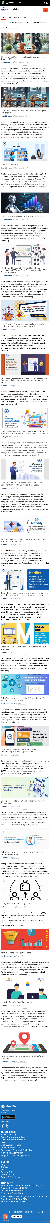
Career (4, 1167)
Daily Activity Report (11, 1145)
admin (5, 329)
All (3, 17)
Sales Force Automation (13, 1137)
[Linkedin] (47, 2)
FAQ (3, 1169)
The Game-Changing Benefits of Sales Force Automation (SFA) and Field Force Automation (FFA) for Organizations (24, 270)
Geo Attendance (20, 17)
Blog (3, 1164)
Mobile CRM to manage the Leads (16, 953)
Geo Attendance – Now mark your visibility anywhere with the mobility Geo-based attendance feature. (24, 594)
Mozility (12, 9)
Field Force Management (13, 1139)
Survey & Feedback (16, 23)
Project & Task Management (15, 1155)
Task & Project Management (36, 23)
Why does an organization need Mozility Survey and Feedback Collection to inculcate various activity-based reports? (24, 380)
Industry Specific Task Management (17, 1002)
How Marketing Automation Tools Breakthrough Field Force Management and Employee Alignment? (24, 432)
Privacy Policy (7, 1172)
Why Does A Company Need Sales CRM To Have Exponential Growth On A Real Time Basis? (22, 484)
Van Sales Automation (11, 28)
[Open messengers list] (5, 1216)
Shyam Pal (7, 437)
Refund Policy (7, 1174)
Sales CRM (6, 1142)
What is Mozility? (9, 1134)
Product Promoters (10, 1147)
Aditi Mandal (8, 62)
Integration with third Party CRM (15, 904)
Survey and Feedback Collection (17, 1150)
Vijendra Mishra (9, 704)
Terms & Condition (10, 1177)
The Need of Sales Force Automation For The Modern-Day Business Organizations (21, 750)
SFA (4, 23)
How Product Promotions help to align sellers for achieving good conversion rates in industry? (23, 325)
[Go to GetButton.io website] (5, 1220)
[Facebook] (43, 2)
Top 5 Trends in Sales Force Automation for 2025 (22, 216)
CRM (9, 17)
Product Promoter (36, 17)
